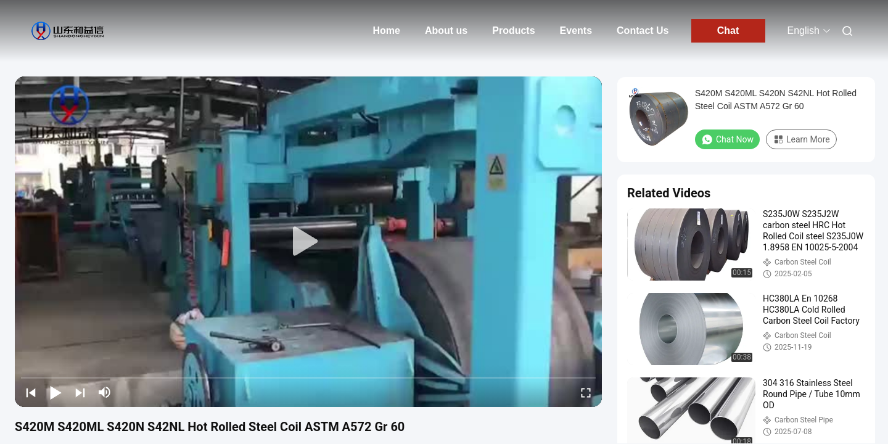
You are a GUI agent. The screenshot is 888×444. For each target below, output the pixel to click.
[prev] (30, 392)
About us (446, 30)
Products (513, 30)
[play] (308, 241)
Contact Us (642, 30)
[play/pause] (55, 392)
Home (386, 30)
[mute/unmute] (104, 392)
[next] (80, 392)
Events (576, 30)
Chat (728, 30)
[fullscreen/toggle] (586, 392)
